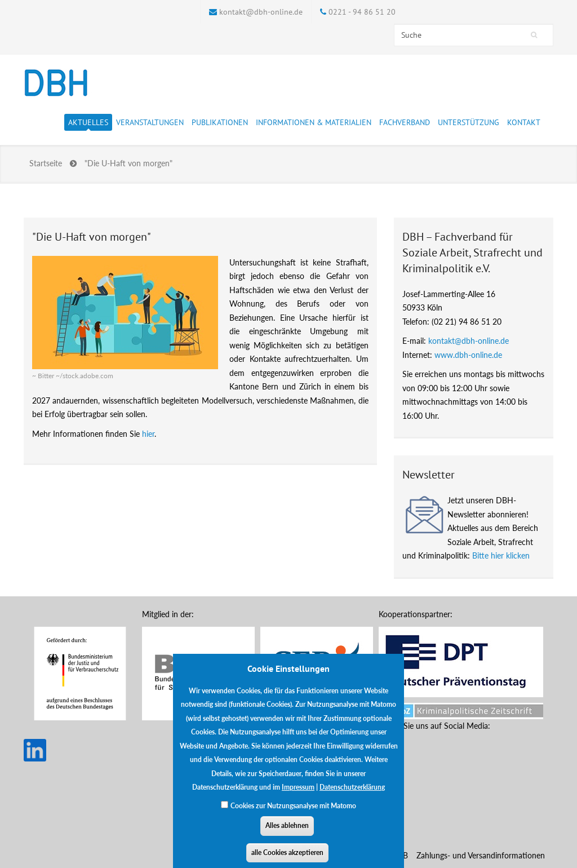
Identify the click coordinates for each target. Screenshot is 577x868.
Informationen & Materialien (313, 124)
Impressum (298, 797)
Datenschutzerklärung (352, 797)
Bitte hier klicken (501, 555)
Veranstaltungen (150, 124)
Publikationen (220, 124)
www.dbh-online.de (468, 355)
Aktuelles (88, 124)
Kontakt (523, 122)
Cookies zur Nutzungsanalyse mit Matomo (293, 816)
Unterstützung (468, 124)
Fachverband (404, 124)
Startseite (45, 163)
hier (148, 434)
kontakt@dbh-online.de (261, 12)
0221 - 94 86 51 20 (362, 12)
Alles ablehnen (287, 835)
